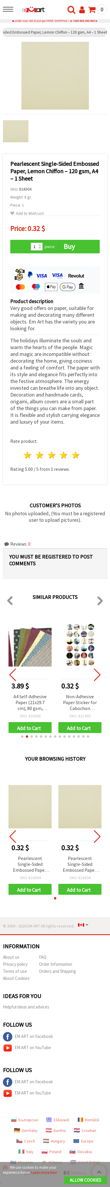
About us (11, 957)
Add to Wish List (27, 213)
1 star (28, 455)
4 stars (64, 455)
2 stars (40, 455)
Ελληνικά (57, 1120)
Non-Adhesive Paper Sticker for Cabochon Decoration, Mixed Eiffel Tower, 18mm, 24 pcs (80, 703)
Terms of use (15, 971)
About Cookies (16, 978)
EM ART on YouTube (27, 1048)
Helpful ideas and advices (26, 1007)
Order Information (55, 964)
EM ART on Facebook (28, 1036)
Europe (83, 1141)
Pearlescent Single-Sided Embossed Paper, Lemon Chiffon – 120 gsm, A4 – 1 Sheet (30, 864)
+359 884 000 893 (84, 20)
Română (88, 1120)
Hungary (54, 1141)
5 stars (76, 455)
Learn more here (44, 1172)
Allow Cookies (85, 1180)
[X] (5, 1167)
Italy (25, 1151)
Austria (56, 1130)
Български (24, 1120)
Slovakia (81, 1151)
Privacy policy (15, 964)
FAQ (42, 957)
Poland (51, 1151)
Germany (26, 1130)
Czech (25, 1141)
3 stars (52, 455)
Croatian (85, 1130)
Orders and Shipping (57, 971)
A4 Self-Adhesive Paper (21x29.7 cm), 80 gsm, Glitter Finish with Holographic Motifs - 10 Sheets (30, 703)
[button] (22, 736)
